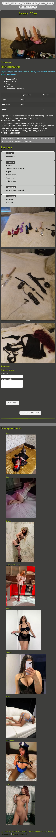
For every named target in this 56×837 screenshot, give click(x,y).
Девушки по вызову (35, 831)
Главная (6, 3)
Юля (7, 433)
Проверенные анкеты (29, 3)
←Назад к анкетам (30, 413)
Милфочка (10, 740)
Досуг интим (6, 831)
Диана (8, 653)
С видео (42, 3)
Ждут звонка (15, 3)
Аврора (8, 609)
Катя (7, 477)
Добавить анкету (26, 7)
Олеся (8, 521)
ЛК (35, 7)
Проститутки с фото (19, 834)
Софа (8, 784)
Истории (50, 3)
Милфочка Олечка (13, 565)
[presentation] (14, 394)
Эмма (8, 696)
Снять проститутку (19, 831)
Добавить (12, 403)
